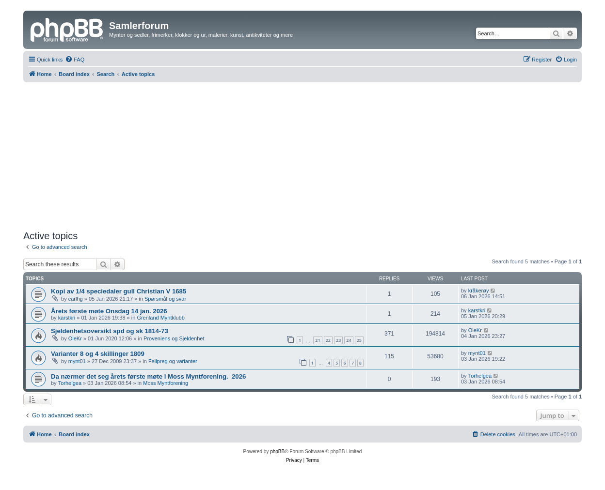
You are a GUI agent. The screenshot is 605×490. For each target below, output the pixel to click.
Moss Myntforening (165, 383)
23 (338, 340)
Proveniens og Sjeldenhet (173, 338)
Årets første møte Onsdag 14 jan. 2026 (109, 311)
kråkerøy (478, 290)
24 (348, 340)
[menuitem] (74, 59)
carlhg (75, 299)
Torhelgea (69, 383)
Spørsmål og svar (165, 299)
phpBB (277, 451)
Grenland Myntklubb (160, 318)
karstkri (66, 318)
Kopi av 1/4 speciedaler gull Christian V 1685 (118, 291)
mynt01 (77, 361)
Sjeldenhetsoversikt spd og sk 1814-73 (109, 331)
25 (359, 340)
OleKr (75, 338)
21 (317, 340)
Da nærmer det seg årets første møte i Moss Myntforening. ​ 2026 (148, 376)
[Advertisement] (302, 155)
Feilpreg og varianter (172, 361)
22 (328, 340)
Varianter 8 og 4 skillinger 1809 (97, 353)
